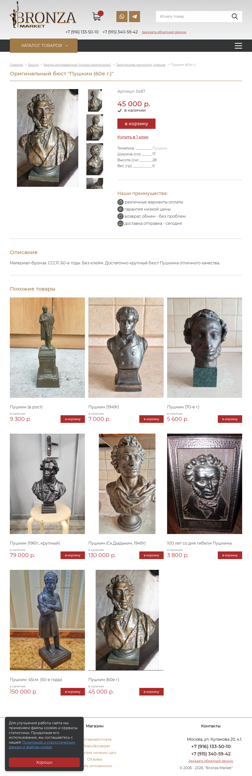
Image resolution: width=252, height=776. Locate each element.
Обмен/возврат (95, 746)
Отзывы (95, 759)
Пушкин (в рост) (26, 407)
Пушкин (159, 148)
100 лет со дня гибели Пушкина (199, 543)
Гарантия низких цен (95, 752)
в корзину (136, 123)
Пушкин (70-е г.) (183, 407)
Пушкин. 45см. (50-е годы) (36, 679)
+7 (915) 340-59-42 (211, 754)
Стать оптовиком (95, 765)
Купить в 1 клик (133, 137)
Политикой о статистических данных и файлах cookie (42, 744)
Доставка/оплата (95, 739)
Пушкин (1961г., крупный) (35, 543)
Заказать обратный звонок (164, 32)
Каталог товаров (42, 45)
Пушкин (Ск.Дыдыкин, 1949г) (117, 543)
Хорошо (44, 762)
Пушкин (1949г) (103, 407)
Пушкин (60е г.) (103, 679)
